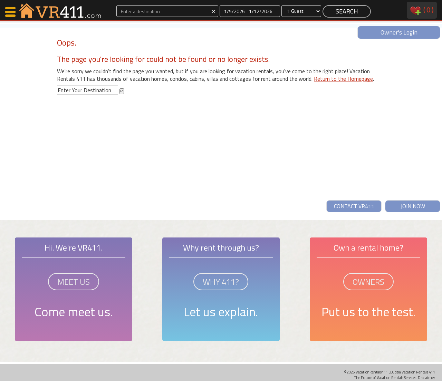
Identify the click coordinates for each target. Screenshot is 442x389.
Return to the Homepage (343, 79)
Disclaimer (426, 377)
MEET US (73, 281)
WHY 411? (221, 281)
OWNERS (368, 281)
